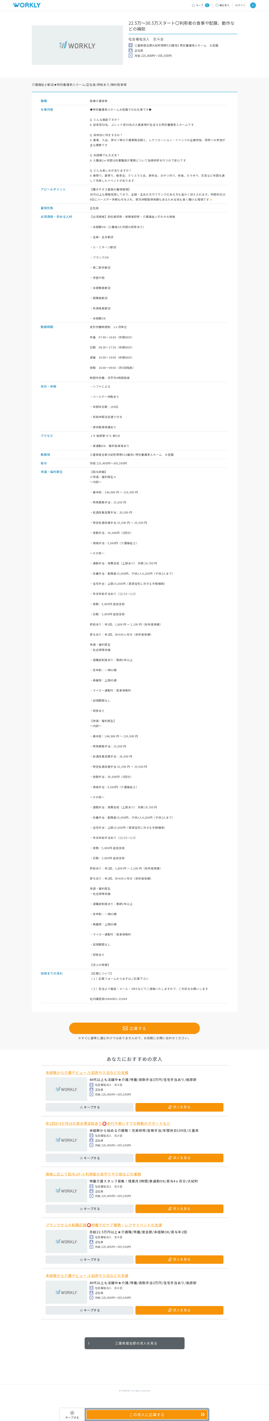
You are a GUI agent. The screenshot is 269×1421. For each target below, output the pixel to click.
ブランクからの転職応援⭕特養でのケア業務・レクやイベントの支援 (104, 1234)
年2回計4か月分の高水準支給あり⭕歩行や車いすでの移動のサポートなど (108, 1132)
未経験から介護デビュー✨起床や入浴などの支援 (87, 1081)
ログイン (240, 5)
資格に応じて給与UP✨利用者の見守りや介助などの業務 (93, 1183)
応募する (134, 1037)
